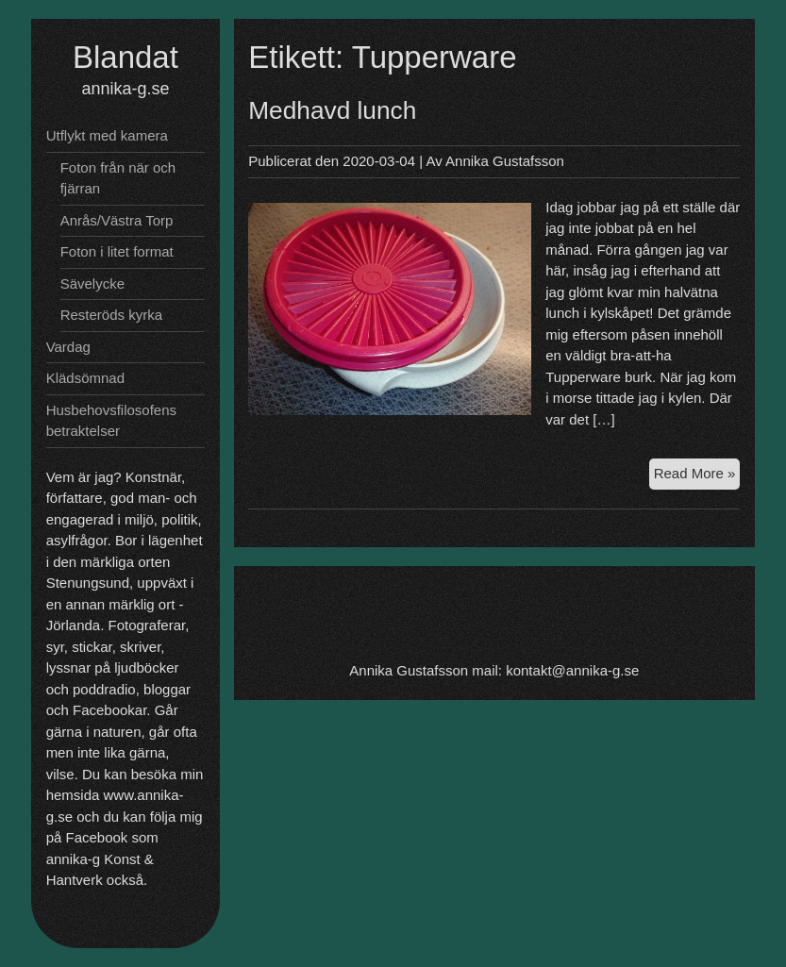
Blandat (125, 57)
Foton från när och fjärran (118, 178)
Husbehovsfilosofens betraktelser (111, 421)
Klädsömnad (85, 378)
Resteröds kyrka (111, 315)
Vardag (68, 347)
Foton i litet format (117, 251)
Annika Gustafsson (504, 161)
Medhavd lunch (332, 110)
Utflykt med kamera (107, 135)
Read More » (697, 476)
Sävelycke (92, 283)
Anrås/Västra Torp (117, 220)
